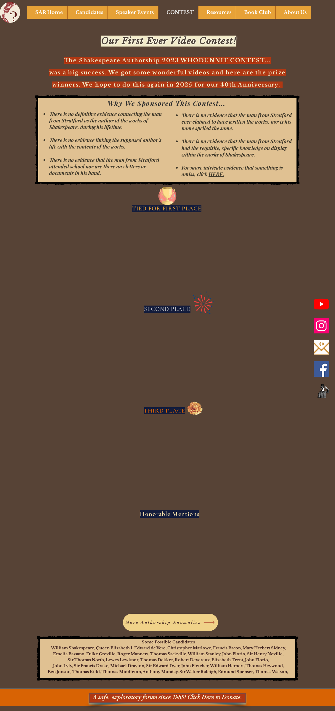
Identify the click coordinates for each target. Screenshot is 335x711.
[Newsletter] (321, 390)
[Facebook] (321, 369)
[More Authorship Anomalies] (170, 622)
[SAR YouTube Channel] (321, 304)
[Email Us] (321, 347)
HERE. (216, 174)
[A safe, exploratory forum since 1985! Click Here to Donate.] (167, 698)
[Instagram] (321, 325)
